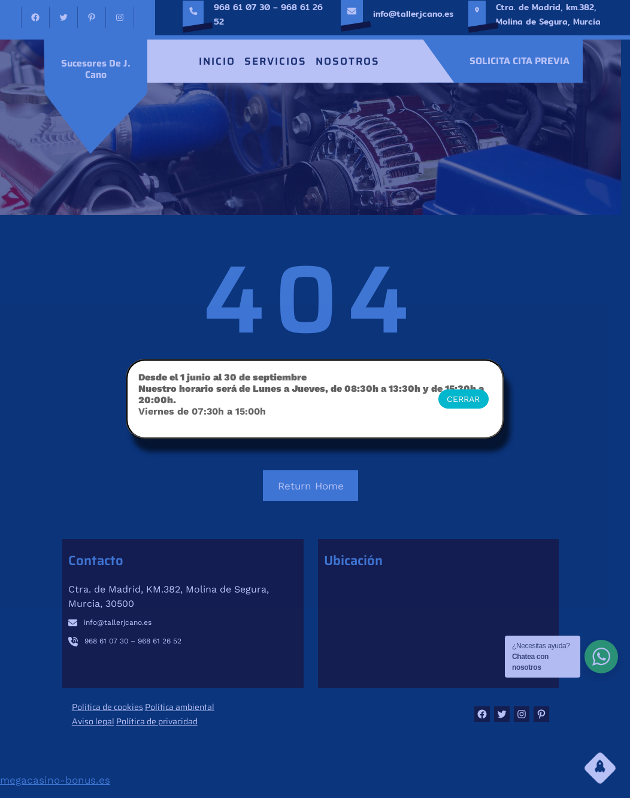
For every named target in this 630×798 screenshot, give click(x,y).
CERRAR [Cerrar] (463, 399)
